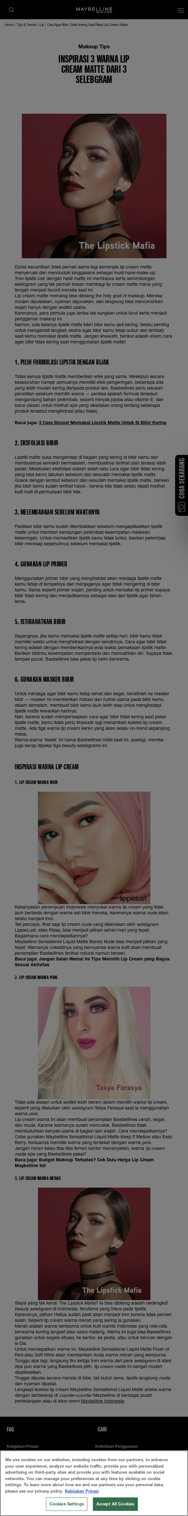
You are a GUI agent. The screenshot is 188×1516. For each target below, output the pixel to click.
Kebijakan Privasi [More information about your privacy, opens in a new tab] (82, 1491)
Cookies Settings (66, 1503)
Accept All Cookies (115, 1503)
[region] (94, 1483)
